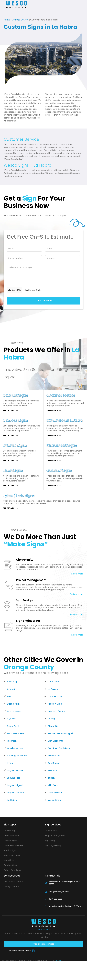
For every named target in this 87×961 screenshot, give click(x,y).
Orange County (20, 19)
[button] (3, 4)
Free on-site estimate (43, 944)
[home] (17, 4)
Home (7, 19)
